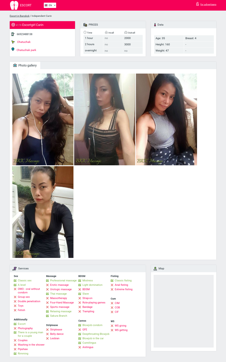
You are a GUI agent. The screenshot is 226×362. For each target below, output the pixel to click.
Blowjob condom (92, 325)
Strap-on (87, 298)
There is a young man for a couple (30, 334)
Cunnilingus (89, 342)
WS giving (120, 325)
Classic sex (24, 280)
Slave (85, 293)
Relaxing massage (61, 311)
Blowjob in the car (93, 338)
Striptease (56, 329)
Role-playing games (93, 302)
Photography (25, 328)
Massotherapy (58, 298)
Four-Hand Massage (62, 302)
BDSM (86, 289)
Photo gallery (25, 65)
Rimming (23, 353)
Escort (22, 323)
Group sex (24, 296)
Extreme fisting (123, 289)
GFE (84, 329)
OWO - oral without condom (29, 290)
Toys (20, 305)
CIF (117, 311)
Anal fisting (121, 284)
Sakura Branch (58, 315)
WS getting (121, 330)
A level (22, 284)
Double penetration (29, 301)
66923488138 (24, 34)
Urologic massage (61, 289)
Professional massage (63, 280)
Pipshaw (23, 349)
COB (117, 307)
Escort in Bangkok (19, 15)
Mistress (87, 280)
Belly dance (57, 334)
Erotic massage (59, 284)
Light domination (92, 284)
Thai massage (58, 293)
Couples (23, 340)
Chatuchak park (23, 49)
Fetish (21, 310)
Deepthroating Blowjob (95, 334)
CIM (117, 303)
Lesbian (54, 338)
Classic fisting (123, 280)
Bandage (87, 307)
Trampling (88, 311)
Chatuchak (21, 42)
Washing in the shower (31, 344)
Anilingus (87, 347)
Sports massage (59, 307)
